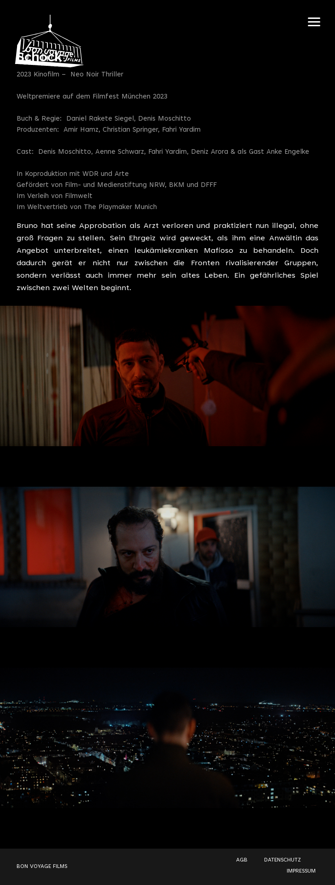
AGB (242, 860)
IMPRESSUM (301, 871)
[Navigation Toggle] (314, 21)
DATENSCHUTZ (282, 860)
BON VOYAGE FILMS (42, 866)
